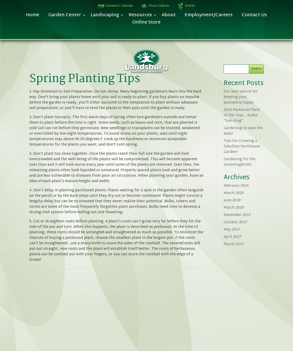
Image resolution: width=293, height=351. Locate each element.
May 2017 (232, 229)
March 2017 (234, 244)
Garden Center (64, 16)
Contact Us (254, 16)
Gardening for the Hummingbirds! (239, 162)
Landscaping (105, 16)
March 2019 (234, 208)
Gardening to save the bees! (243, 131)
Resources (140, 16)
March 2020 (234, 193)
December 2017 (237, 215)
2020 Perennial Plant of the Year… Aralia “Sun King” (242, 115)
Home (32, 16)
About (169, 16)
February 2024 (236, 186)
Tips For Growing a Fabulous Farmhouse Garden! (242, 146)
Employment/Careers (209, 16)
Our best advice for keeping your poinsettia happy (241, 97)
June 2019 (232, 200)
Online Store (146, 24)
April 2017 (232, 237)
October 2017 (235, 222)
